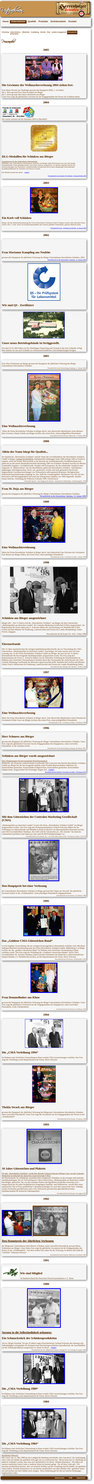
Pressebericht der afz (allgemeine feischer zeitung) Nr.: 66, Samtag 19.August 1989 (59, 1350)
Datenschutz (59, 1478)
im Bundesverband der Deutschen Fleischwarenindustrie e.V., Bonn (46, 1278)
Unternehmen (18, 21)
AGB (70, 1478)
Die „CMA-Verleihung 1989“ (20, 1388)
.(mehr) (51, 770)
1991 (46, 1260)
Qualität (32, 21)
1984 (46, 1401)
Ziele (48, 32)
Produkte (43, 21)
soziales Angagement (58, 32)
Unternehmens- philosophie (15, 32)
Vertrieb (43, 32)
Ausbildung (35, 32)
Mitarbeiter (26, 32)
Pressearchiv (72, 32)
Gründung (5, 32)
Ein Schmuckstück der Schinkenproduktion (29, 1338)
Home (6, 21)
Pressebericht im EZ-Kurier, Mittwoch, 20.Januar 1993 (68, 1255)
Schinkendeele (58, 21)
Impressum (81, 1478)
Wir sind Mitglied (31, 1273)
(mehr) (27, 172)
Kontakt (72, 21)
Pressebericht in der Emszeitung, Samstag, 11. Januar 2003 (67, 260)
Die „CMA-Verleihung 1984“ (20, 1443)
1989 (46, 1283)
